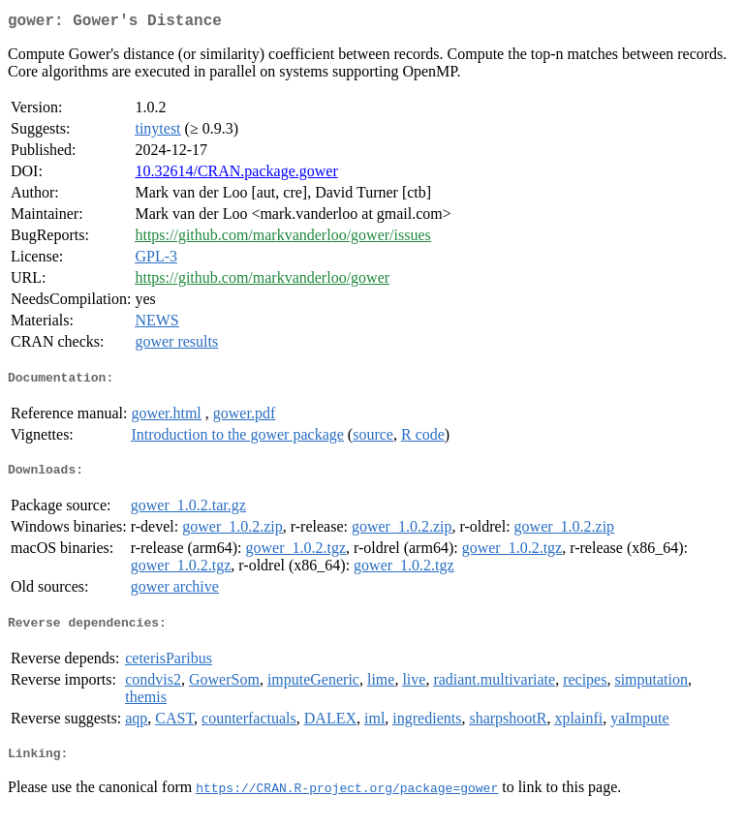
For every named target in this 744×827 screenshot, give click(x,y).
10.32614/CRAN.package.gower (236, 175)
